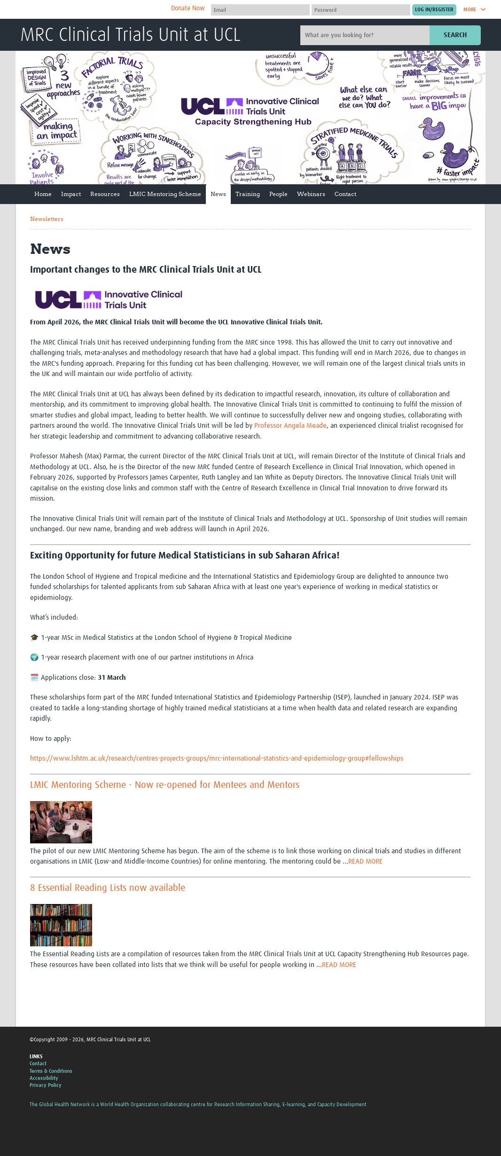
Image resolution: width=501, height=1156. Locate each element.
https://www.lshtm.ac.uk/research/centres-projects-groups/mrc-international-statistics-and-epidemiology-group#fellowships (216, 758)
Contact (345, 193)
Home (43, 193)
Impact (71, 193)
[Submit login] (434, 10)
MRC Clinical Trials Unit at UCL (130, 35)
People (278, 193)
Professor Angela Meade (290, 425)
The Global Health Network (90, 10)
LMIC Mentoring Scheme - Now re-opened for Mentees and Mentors (164, 785)
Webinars (311, 193)
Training (247, 193)
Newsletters (46, 218)
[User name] (260, 10)
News (218, 193)
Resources (105, 193)
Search (455, 35)
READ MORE (365, 861)
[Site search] (366, 35)
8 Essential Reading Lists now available (107, 888)
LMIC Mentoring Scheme (165, 193)
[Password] (361, 10)
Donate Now (188, 8)
